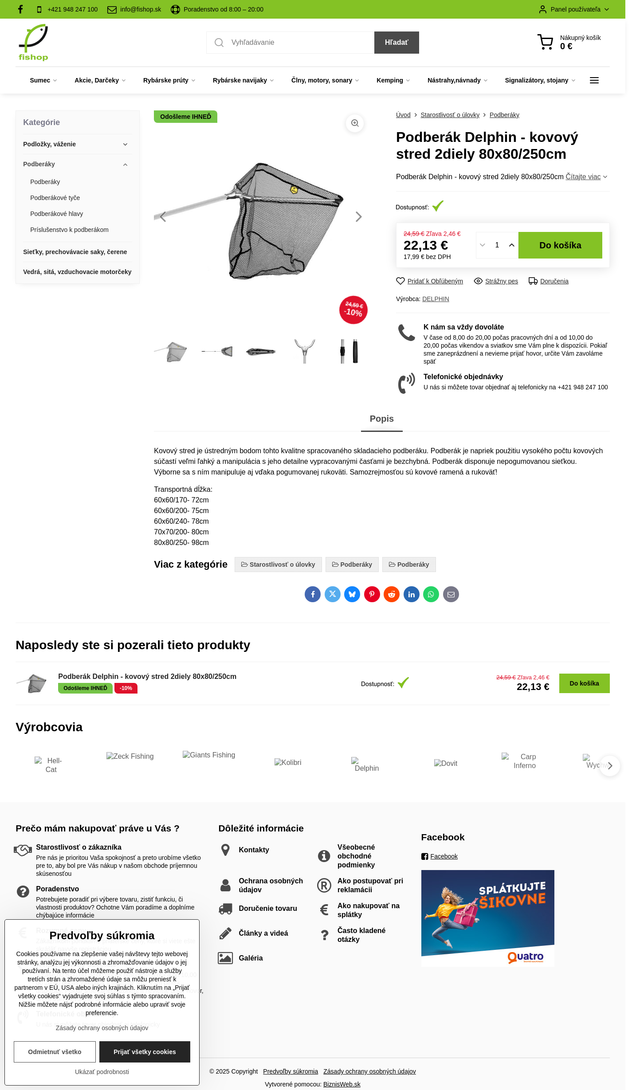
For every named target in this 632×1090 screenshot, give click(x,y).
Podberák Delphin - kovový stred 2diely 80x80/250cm (147, 676)
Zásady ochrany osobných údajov (369, 1071)
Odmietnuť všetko (54, 1067)
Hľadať (396, 42)
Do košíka (560, 245)
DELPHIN (435, 298)
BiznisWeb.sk (342, 1084)
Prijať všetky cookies (145, 1067)
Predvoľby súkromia (290, 1071)
